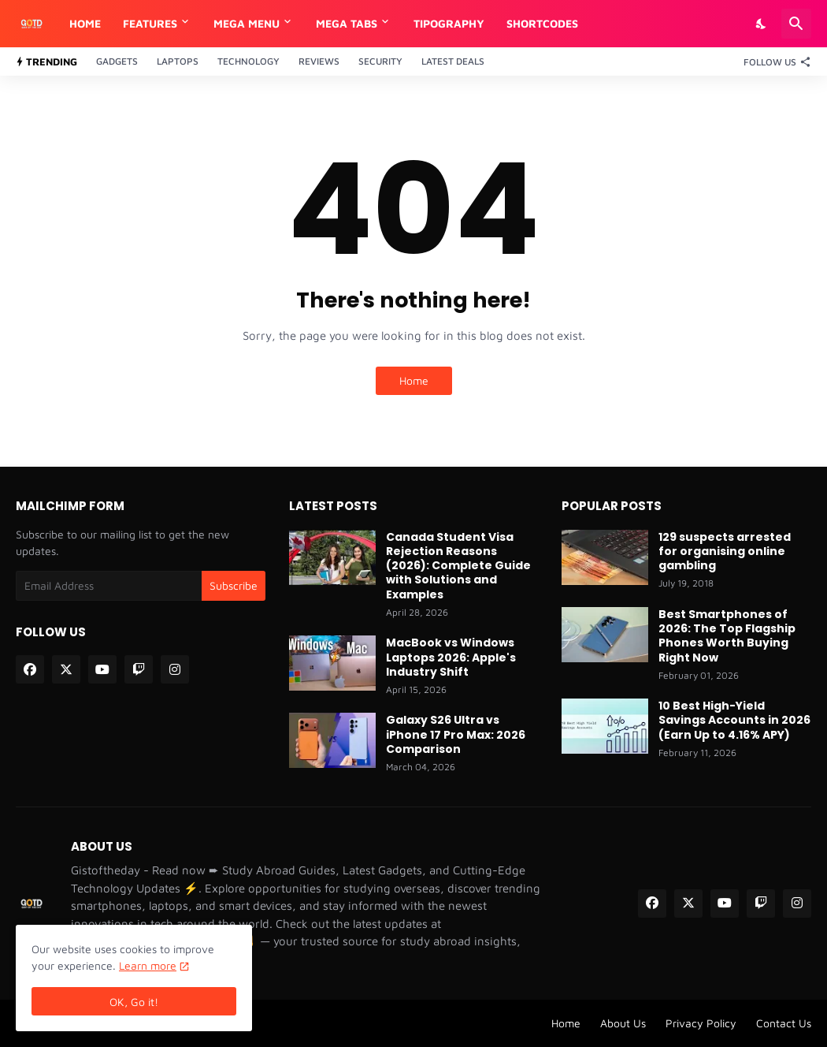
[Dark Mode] (761, 23)
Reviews (319, 61)
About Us (623, 1023)
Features (150, 23)
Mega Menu (246, 23)
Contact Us (783, 1023)
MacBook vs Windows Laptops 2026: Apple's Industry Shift (451, 657)
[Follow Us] (773, 61)
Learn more (147, 965)
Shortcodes (542, 23)
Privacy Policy (701, 1023)
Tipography (449, 23)
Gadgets (117, 61)
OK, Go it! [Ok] (133, 1001)
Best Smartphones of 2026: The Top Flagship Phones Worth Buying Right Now (726, 636)
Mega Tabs (346, 23)
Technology (248, 61)
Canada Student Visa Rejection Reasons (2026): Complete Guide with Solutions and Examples (458, 566)
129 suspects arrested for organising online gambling (724, 551)
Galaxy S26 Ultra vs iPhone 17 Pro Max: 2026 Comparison (455, 734)
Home (85, 23)
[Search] (796, 24)
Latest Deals (452, 61)
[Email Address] (109, 586)
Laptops (177, 61)
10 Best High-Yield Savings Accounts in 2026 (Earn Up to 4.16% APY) (734, 720)
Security (380, 61)
